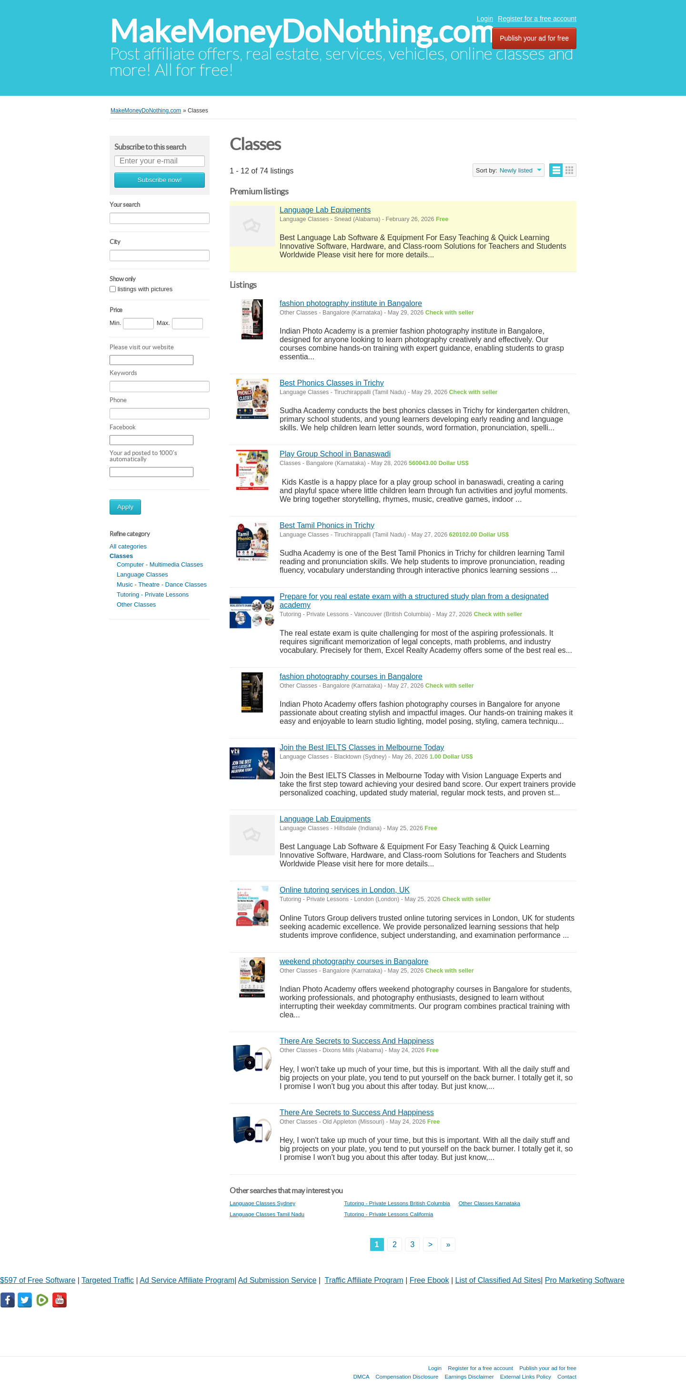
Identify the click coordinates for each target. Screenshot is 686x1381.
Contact (566, 1376)
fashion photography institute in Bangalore (351, 303)
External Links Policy (525, 1376)
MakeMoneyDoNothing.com (302, 31)
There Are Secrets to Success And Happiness (357, 1041)
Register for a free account (537, 18)
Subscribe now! (160, 179)
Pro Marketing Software (585, 1280)
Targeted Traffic (107, 1280)
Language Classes (142, 574)
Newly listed (516, 170)
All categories (128, 546)
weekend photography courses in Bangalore (354, 961)
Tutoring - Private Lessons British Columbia (397, 1203)
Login (485, 18)
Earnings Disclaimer (469, 1376)
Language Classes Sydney (262, 1203)
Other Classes (136, 604)
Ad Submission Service (277, 1280)
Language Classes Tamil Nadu (267, 1214)
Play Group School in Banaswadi (335, 454)
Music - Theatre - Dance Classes (162, 584)
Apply (125, 506)
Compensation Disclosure (406, 1376)
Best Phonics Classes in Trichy (332, 383)
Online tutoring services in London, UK (345, 890)
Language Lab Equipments (325, 210)
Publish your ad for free (534, 38)
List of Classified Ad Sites (498, 1280)
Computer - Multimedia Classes (160, 564)
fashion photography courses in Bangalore (351, 676)
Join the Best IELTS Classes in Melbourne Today (362, 747)
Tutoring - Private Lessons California (388, 1214)
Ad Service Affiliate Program (187, 1280)
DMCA (361, 1376)
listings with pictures (145, 289)
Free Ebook (429, 1280)
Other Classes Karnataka (489, 1203)
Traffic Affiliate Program (364, 1280)
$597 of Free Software (37, 1280)
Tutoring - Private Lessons (153, 594)
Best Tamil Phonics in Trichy (327, 525)
